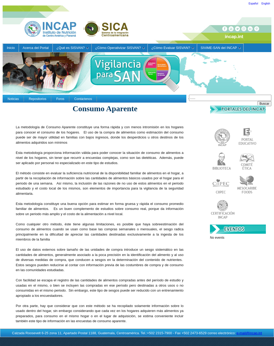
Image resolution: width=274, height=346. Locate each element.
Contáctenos (83, 99)
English (265, 3)
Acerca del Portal (36, 48)
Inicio (11, 48)
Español (254, 3)
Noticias (13, 99)
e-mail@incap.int (249, 333)
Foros (60, 99)
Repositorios (37, 99)
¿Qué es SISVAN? (72, 48)
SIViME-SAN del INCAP (221, 48)
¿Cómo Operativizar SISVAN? (120, 48)
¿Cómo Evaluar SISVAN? (172, 48)
